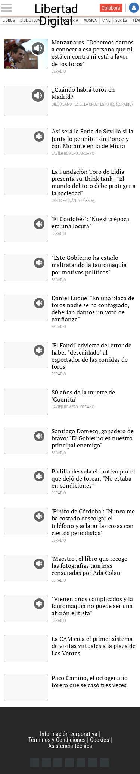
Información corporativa (68, 733)
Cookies (99, 739)
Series (121, 20)
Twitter (46, 762)
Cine (106, 20)
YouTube (69, 762)
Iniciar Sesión (134, 8)
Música (90, 20)
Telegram (92, 762)
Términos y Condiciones (56, 739)
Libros (9, 20)
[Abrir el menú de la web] (8, 8)
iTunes (104, 762)
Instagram (57, 762)
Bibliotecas (31, 20)
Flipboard (81, 762)
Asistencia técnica (70, 745)
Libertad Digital (56, 8)
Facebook (34, 762)
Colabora (111, 8)
